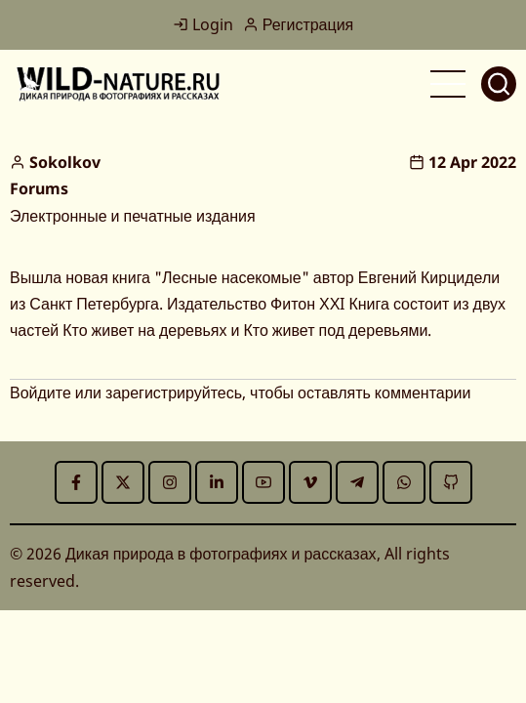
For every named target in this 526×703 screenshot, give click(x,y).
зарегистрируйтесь (173, 392)
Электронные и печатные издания (133, 216)
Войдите (40, 392)
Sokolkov (65, 162)
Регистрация (298, 24)
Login (203, 24)
